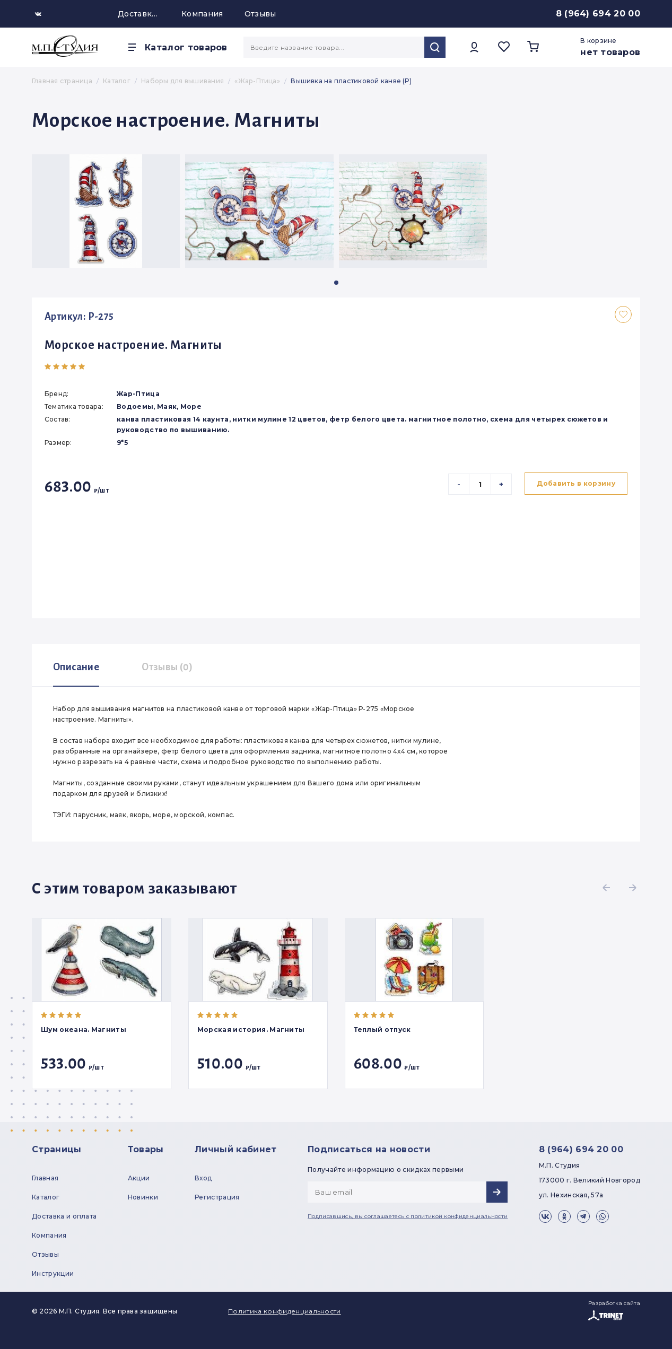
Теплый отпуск (382, 1029)
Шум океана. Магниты (83, 1029)
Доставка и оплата (139, 14)
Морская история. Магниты (251, 1029)
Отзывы (260, 14)
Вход (203, 1178)
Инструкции (53, 1273)
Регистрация (217, 1197)
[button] (336, 283)
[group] (106, 211)
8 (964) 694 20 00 (598, 13)
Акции (139, 1178)
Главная (45, 1178)
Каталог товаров (186, 47)
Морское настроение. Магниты (133, 345)
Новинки (143, 1197)
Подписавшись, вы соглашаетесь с (408, 1216)
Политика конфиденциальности (284, 1311)
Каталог (45, 1197)
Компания (202, 14)
